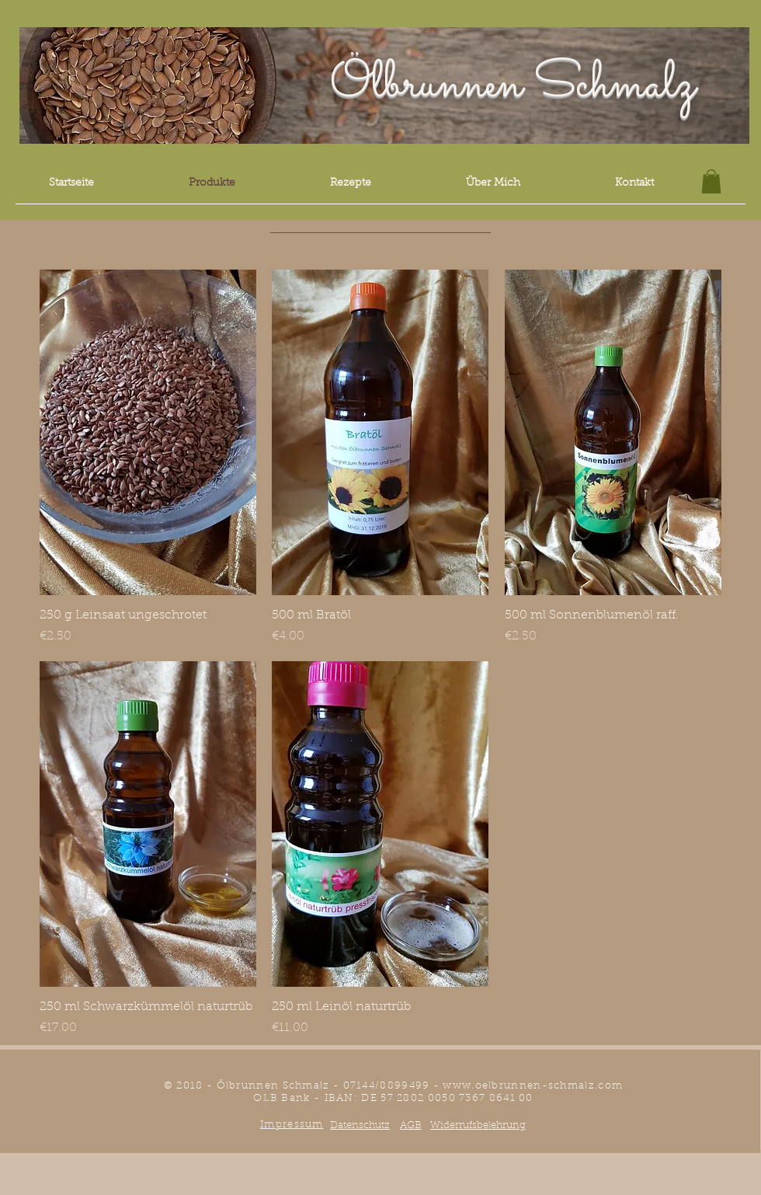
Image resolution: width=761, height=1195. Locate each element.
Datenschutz (360, 1125)
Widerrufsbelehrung (478, 1125)
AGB (411, 1125)
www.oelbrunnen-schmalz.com (533, 1086)
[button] (711, 181)
